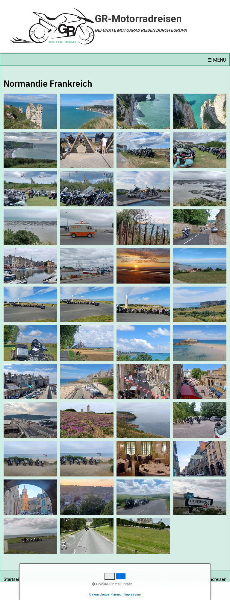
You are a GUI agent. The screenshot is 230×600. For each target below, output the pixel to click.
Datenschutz (98, 579)
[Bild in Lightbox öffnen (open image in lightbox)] (30, 111)
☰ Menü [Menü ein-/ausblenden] (217, 60)
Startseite (13, 579)
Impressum (57, 579)
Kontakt (34, 579)
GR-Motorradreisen (138, 19)
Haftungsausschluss (135, 579)
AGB (77, 579)
